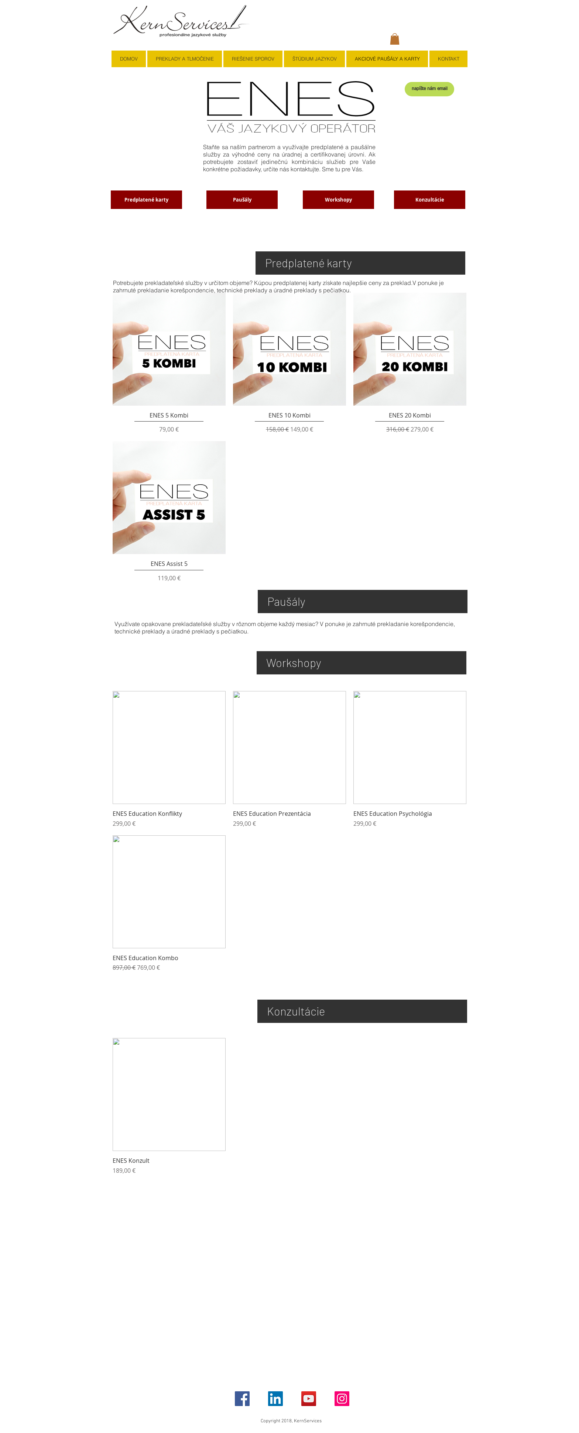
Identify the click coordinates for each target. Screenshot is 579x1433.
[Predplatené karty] (146, 199)
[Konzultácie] (429, 199)
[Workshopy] (338, 199)
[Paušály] (242, 199)
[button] (395, 39)
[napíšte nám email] (429, 89)
